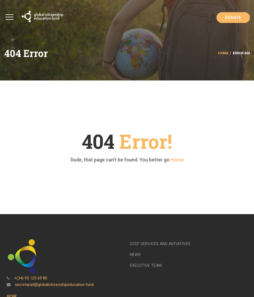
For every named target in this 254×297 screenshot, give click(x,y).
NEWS (135, 254)
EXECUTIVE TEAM (146, 265)
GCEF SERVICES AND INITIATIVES (160, 243)
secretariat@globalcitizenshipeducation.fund (54, 284)
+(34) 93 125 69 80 (30, 278)
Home (223, 53)
